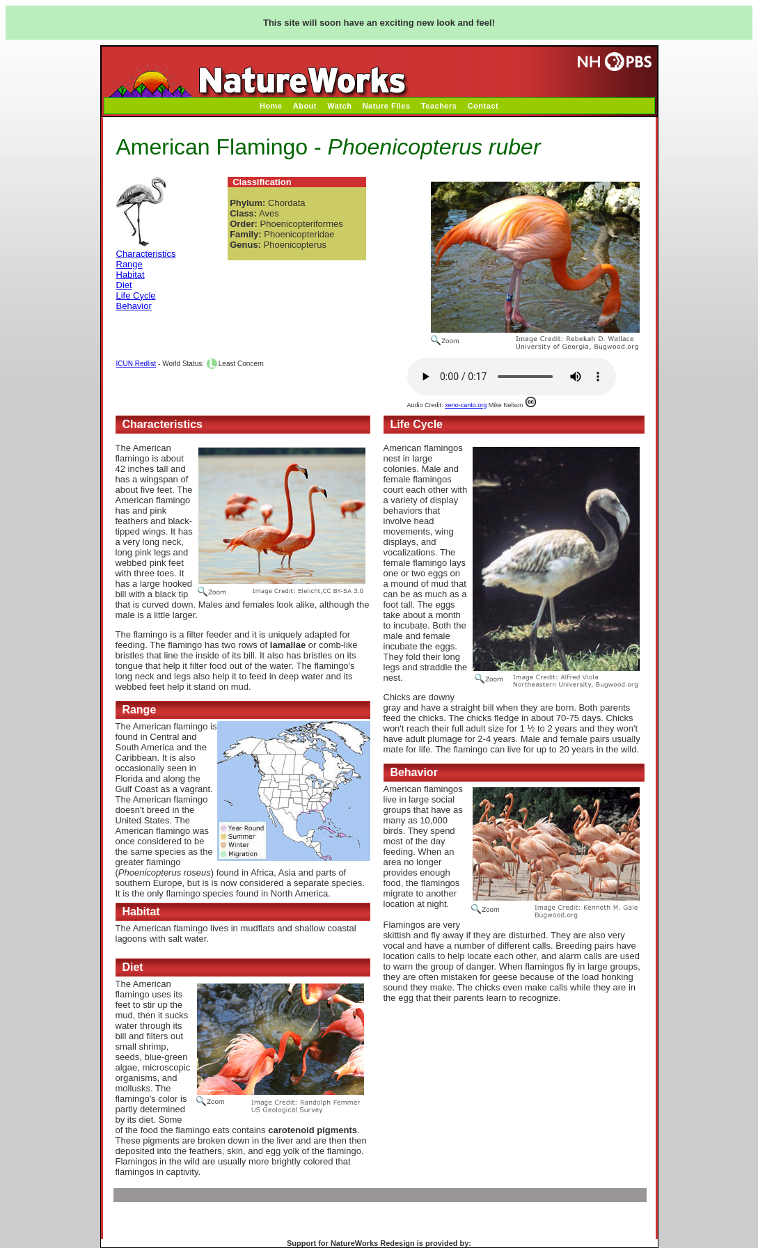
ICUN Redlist (136, 364)
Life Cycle (136, 295)
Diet (124, 285)
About (305, 106)
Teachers (439, 106)
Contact (483, 106)
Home (271, 106)
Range (129, 264)
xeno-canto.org (466, 405)
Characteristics (146, 253)
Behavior (134, 306)
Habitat (130, 274)
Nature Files (387, 106)
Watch (339, 106)
